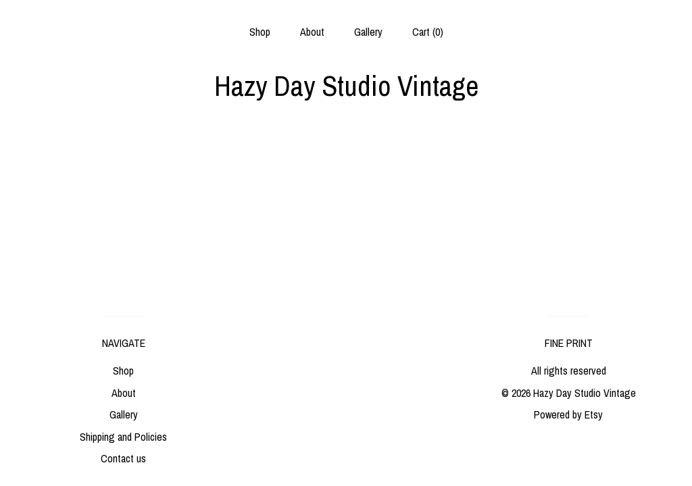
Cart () (427, 31)
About (312, 31)
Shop (259, 31)
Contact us (123, 458)
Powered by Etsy (568, 414)
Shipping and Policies (123, 436)
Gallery (368, 31)
